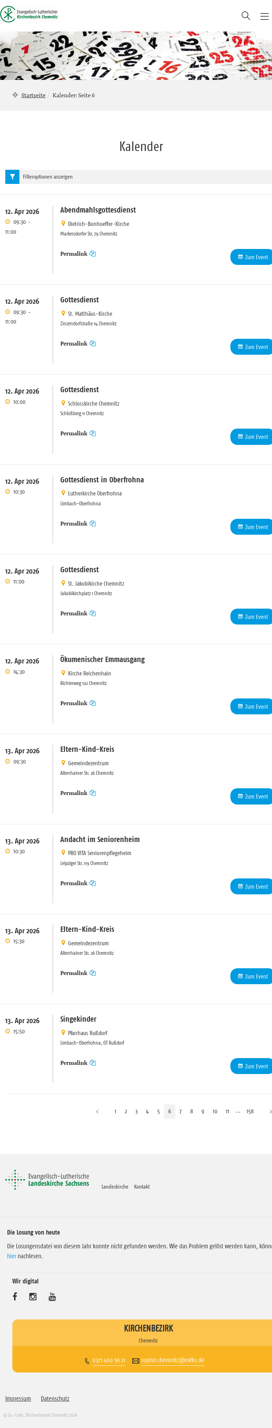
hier (11, 1256)
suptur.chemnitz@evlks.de (172, 1360)
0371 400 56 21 (108, 1360)
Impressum (18, 1399)
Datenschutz (55, 1399)
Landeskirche (115, 1186)
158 (250, 1111)
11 (227, 1111)
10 (215, 1111)
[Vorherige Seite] (97, 1111)
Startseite (34, 95)
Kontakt (142, 1186)
